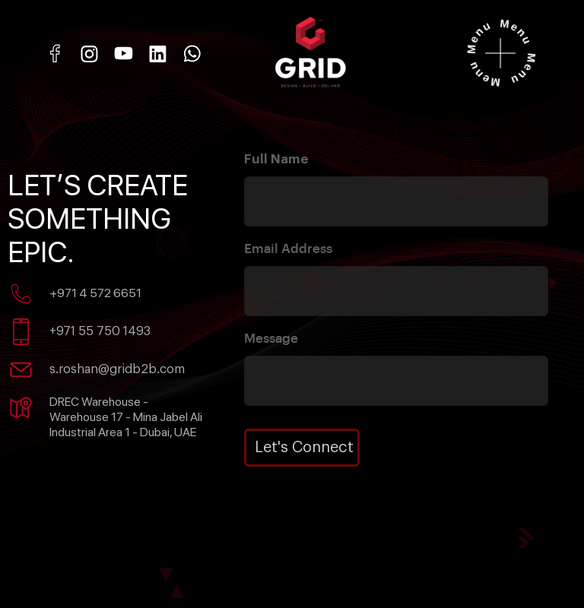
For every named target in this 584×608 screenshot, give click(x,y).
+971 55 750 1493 (100, 331)
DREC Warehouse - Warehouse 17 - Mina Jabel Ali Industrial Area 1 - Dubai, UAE (125, 416)
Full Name (276, 159)
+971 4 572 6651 (95, 293)
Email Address (288, 248)
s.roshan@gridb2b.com (117, 369)
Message (271, 338)
